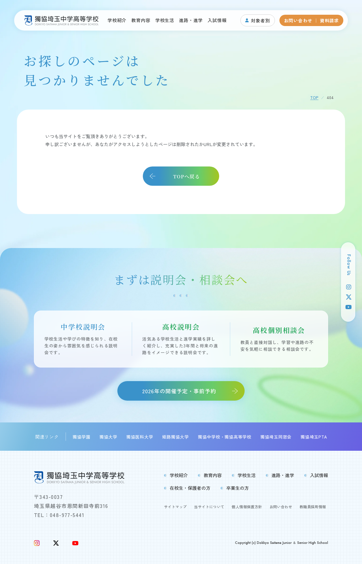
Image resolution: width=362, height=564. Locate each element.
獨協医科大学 (139, 437)
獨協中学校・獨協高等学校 (224, 437)
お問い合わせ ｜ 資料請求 (311, 20)
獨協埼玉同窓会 (276, 437)
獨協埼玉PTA (314, 437)
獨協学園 (81, 437)
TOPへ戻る (186, 176)
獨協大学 (108, 437)
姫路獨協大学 (175, 437)
